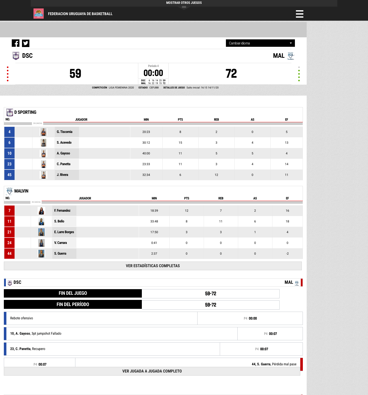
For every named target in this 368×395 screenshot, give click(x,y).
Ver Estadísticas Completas (153, 265)
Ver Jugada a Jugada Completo (152, 371)
